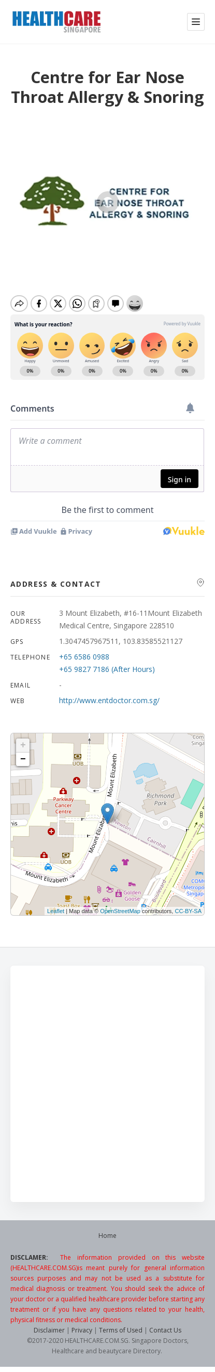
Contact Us (165, 1330)
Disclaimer (49, 1330)
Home (107, 1235)
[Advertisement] (107, 1084)
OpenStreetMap (120, 911)
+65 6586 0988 (84, 657)
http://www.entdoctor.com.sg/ (109, 700)
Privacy (81, 1330)
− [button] (23, 759)
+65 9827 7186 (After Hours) (107, 669)
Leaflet (55, 911)
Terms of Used (120, 1330)
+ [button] (23, 745)
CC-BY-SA (188, 911)
